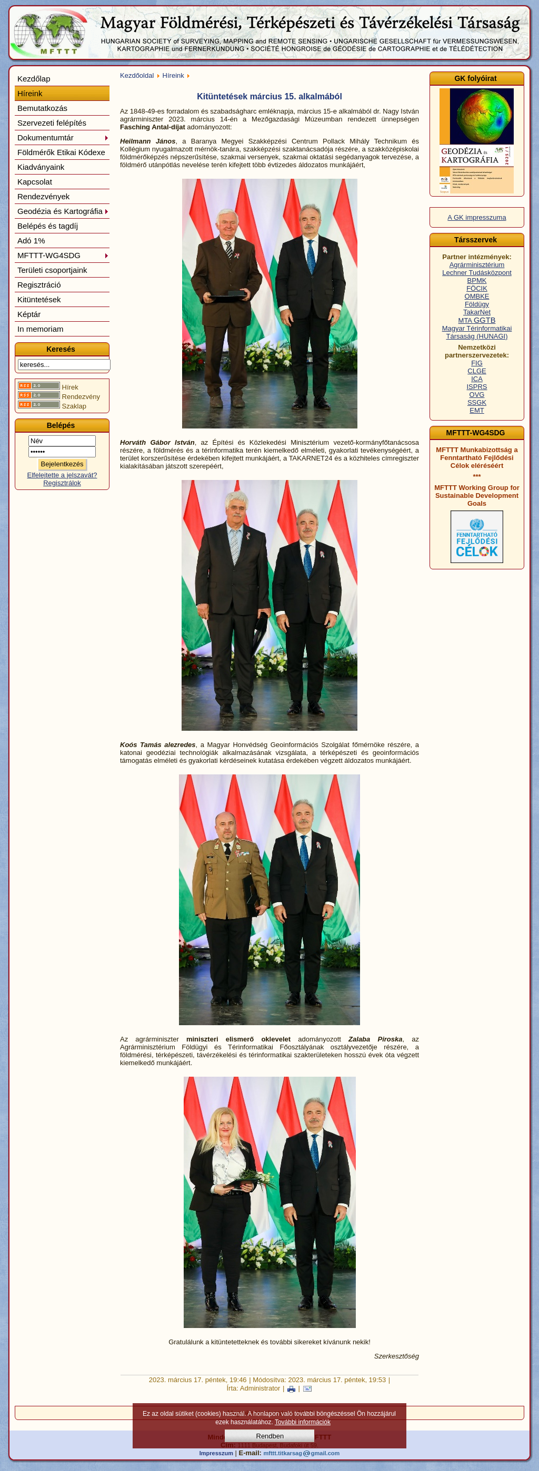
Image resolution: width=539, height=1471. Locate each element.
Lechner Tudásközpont (477, 273)
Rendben (270, 1436)
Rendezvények (43, 196)
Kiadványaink (40, 166)
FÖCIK (476, 288)
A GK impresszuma (476, 217)
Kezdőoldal (137, 75)
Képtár (29, 314)
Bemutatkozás (42, 108)
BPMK (477, 280)
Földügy (477, 304)
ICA (477, 379)
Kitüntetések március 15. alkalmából (269, 96)
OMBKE (477, 296)
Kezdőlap (34, 78)
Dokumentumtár (63, 137)
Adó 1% (31, 240)
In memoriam (40, 328)
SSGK (476, 402)
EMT (477, 410)
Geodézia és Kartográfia (63, 211)
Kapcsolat (34, 181)
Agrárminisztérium (477, 265)
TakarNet (477, 312)
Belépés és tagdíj (47, 225)
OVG (477, 395)
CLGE (476, 371)
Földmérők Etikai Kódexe (61, 152)
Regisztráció (39, 284)
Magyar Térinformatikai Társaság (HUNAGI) (477, 332)
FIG (477, 363)
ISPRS (476, 387)
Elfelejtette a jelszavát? (62, 475)
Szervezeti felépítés (51, 122)
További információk (303, 1422)
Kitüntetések (39, 299)
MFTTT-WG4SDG (63, 255)
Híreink (30, 93)
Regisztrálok (62, 483)
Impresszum (216, 1453)
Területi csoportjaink (52, 269)
